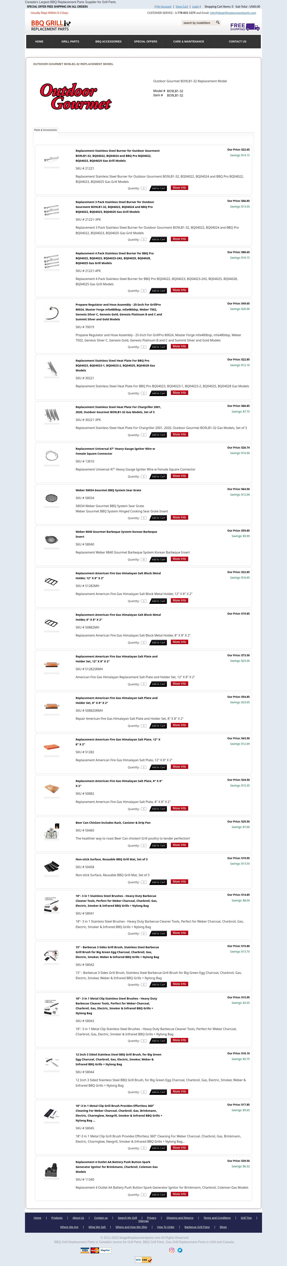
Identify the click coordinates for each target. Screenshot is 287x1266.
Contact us (101, 1217)
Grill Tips (246, 1217)
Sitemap (143, 1221)
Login (195, 6)
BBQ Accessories (108, 41)
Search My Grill (127, 1217)
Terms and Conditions (217, 1217)
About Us (78, 1217)
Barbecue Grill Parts (197, 1227)
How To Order (166, 1227)
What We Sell (97, 1227)
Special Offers (145, 41)
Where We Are (69, 1227)
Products (56, 1217)
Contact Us (237, 41)
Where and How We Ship (131, 1227)
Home (37, 1217)
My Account (164, 6)
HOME (39, 41)
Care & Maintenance (188, 41)
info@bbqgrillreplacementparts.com (233, 13)
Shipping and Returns (179, 1217)
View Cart (182, 6)
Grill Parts (70, 41)
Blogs (223, 1227)
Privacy (151, 1217)
